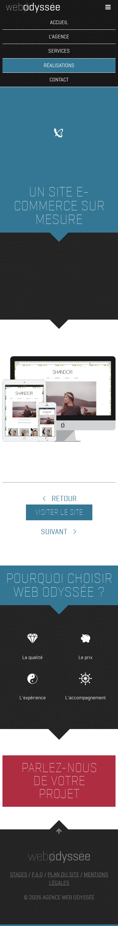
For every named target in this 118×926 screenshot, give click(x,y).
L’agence (59, 37)
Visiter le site (59, 512)
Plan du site (63, 874)
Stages (18, 874)
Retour (59, 499)
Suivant (59, 532)
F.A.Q (37, 874)
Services (59, 51)
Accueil (59, 22)
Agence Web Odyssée (33, 8)
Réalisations (59, 65)
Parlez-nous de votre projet (59, 781)
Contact (59, 80)
